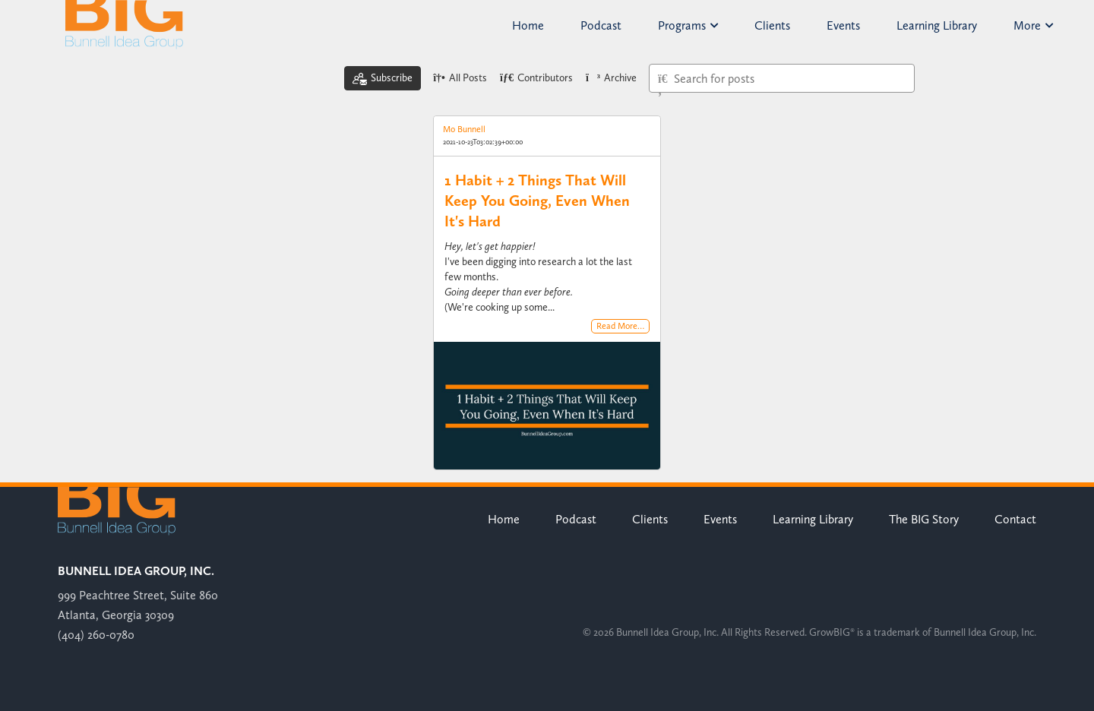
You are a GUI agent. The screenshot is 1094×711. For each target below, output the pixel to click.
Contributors (536, 77)
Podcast (600, 25)
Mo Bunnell (464, 129)
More (1033, 25)
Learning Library (936, 25)
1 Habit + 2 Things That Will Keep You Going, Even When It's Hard (537, 200)
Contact (1015, 519)
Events (843, 25)
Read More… (620, 326)
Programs (688, 25)
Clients (772, 25)
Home (528, 25)
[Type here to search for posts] (782, 78)
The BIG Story (924, 519)
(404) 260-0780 (96, 634)
